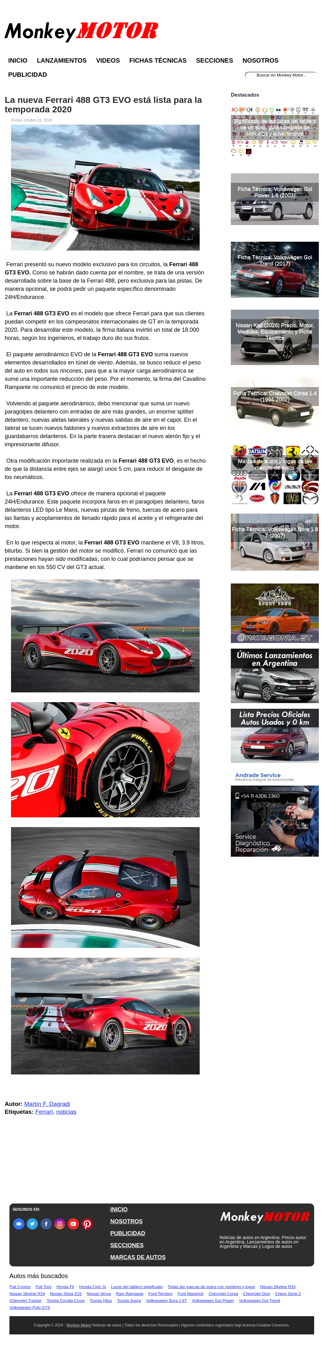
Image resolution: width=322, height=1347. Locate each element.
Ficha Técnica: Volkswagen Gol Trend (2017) (275, 260)
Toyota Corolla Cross (66, 1300)
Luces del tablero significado (137, 1286)
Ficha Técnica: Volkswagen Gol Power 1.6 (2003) (275, 192)
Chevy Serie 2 (288, 1293)
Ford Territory (160, 1293)
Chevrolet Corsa (223, 1293)
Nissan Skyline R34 (27, 1293)
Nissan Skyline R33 (278, 1286)
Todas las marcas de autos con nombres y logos (211, 1286)
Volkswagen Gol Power (213, 1300)
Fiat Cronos (20, 1286)
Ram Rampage (129, 1293)
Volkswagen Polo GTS (29, 1307)
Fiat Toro (43, 1286)
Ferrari (44, 1111)
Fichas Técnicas (157, 60)
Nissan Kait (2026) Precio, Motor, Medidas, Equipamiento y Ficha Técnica (275, 331)
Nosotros (260, 60)
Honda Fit (65, 1286)
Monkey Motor (79, 1325)
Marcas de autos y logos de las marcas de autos (275, 464)
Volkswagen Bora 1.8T (166, 1300)
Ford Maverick (190, 1293)
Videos (108, 60)
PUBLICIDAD (127, 1233)
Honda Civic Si (92, 1286)
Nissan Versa (99, 1293)
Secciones (214, 60)
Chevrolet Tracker (25, 1300)
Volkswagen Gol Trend (259, 1300)
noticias (66, 1111)
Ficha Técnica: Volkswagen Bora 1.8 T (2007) (275, 532)
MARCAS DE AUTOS (138, 1257)
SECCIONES (127, 1245)
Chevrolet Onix (256, 1293)
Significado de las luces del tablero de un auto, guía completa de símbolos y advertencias (275, 127)
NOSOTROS (126, 1221)
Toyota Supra (129, 1300)
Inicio (17, 60)
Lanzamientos (62, 60)
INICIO (119, 1209)
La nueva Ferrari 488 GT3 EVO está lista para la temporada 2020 (103, 104)
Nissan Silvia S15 (66, 1293)
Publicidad (27, 74)
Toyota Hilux (101, 1300)
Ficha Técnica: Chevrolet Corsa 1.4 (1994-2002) (275, 396)
